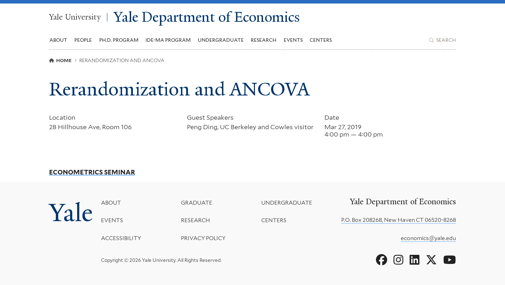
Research (195, 220)
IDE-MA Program (168, 40)
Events (293, 40)
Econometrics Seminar (92, 172)
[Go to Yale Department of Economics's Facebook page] (381, 260)
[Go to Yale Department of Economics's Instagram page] (398, 260)
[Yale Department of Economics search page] (442, 40)
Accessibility (121, 238)
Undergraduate (286, 202)
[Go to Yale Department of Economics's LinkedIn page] (414, 260)
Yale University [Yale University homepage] (75, 17)
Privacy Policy (203, 238)
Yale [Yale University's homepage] (71, 212)
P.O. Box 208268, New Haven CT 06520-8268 (398, 220)
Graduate (196, 202)
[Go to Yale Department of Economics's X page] (431, 260)
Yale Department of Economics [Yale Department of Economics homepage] (207, 17)
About (111, 202)
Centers (321, 40)
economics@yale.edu (428, 238)
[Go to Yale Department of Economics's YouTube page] (449, 260)
